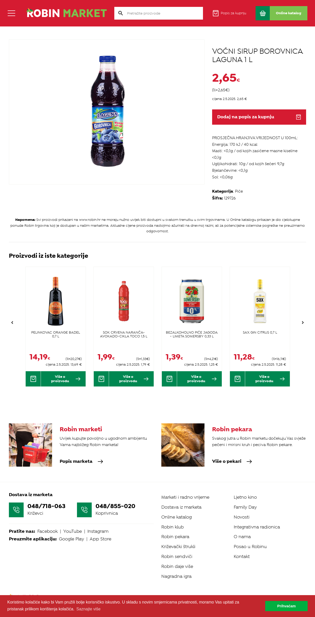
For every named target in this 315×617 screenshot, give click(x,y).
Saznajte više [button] (88, 609)
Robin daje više (177, 566)
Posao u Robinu (250, 546)
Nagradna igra (176, 576)
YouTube (72, 531)
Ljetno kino (245, 497)
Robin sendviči (176, 556)
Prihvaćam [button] (286, 606)
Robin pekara (175, 536)
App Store (100, 538)
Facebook (47, 531)
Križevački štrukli (178, 546)
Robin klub (172, 526)
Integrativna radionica (257, 526)
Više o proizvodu (66, 378)
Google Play (71, 538)
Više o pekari (232, 461)
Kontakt (242, 556)
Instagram (97, 531)
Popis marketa (81, 461)
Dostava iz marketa (181, 507)
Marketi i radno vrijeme (185, 497)
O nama (242, 536)
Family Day (245, 507)
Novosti (241, 517)
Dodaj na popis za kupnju (259, 117)
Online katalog (176, 517)
